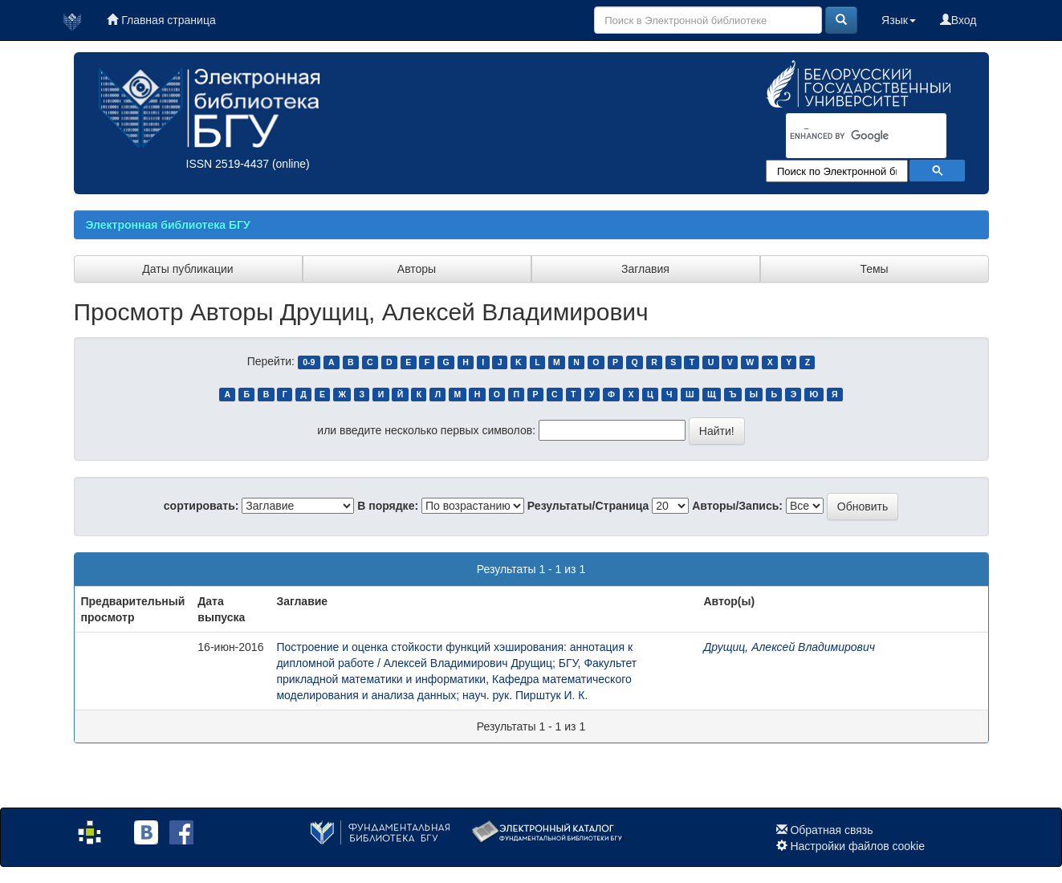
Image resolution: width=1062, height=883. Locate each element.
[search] (845, 136)
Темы (874, 268)
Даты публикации (187, 268)
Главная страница (161, 20)
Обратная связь (831, 830)
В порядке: (387, 505)
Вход (958, 20)
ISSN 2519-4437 (228, 163)
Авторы (416, 268)
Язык (898, 20)
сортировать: (201, 505)
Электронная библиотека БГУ (168, 224)
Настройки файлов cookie (857, 846)
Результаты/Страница (588, 505)
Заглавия (645, 268)
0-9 (309, 362)
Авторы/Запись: (737, 505)
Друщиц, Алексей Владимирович (788, 647)
